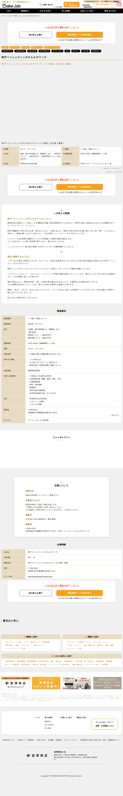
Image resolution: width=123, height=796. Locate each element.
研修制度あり (73, 664)
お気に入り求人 (87, 13)
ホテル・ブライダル (95, 644)
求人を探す (52, 7)
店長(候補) (48, 644)
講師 (17, 648)
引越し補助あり (91, 667)
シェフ (27, 644)
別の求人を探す (36, 37)
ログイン (68, 7)
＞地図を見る (114, 417)
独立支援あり (36, 667)
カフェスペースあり (107, 667)
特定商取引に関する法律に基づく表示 (93, 750)
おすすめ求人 (45, 13)
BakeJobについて (91, 1)
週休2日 (46, 667)
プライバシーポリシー (71, 750)
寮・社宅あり (94, 664)
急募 (55, 664)
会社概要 (51, 750)
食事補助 (8, 667)
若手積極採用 (33, 664)
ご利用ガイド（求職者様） (110, 1)
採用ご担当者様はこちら (105, 7)
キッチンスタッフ (12, 651)
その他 (23, 651)
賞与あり (62, 664)
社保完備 (83, 664)
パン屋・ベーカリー (74, 648)
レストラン (71, 651)
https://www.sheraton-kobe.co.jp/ (41, 579)
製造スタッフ (41, 648)
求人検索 (10, 18)
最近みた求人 (110, 13)
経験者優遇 (22, 664)
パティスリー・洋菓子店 (76, 644)
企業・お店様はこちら (105, 731)
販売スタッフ (37, 644)
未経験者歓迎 (10, 664)
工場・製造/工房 (90, 648)
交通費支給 (105, 664)
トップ (38, 725)
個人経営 (54, 667)
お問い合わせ (39, 7)
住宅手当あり (78, 667)
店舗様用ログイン (114, 750)
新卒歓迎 (8, 670)
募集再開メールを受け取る (80, 37)
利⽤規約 (59, 750)
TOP (9, 13)
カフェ (108, 644)
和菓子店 (102, 648)
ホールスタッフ (27, 648)
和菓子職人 (9, 648)
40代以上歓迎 (46, 664)
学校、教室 (112, 648)
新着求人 (25, 13)
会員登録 (85, 7)
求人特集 (66, 13)
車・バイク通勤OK (21, 667)
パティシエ (9, 644)
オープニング (65, 667)
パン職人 (19, 644)
